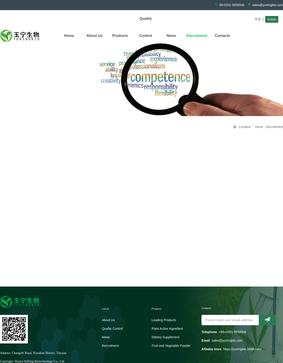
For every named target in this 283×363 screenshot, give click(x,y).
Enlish (272, 19)
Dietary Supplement (165, 337)
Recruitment (196, 36)
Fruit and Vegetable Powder (171, 345)
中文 (258, 19)
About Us (94, 36)
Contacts (222, 36)
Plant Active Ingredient (167, 328)
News (171, 36)
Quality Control (145, 27)
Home (69, 36)
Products (120, 36)
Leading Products (164, 320)
